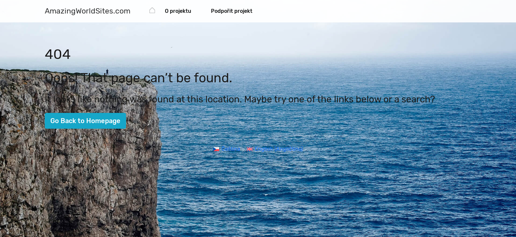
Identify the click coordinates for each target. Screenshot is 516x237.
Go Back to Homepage (85, 121)
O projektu (178, 11)
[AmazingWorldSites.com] (87, 12)
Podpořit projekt (231, 11)
